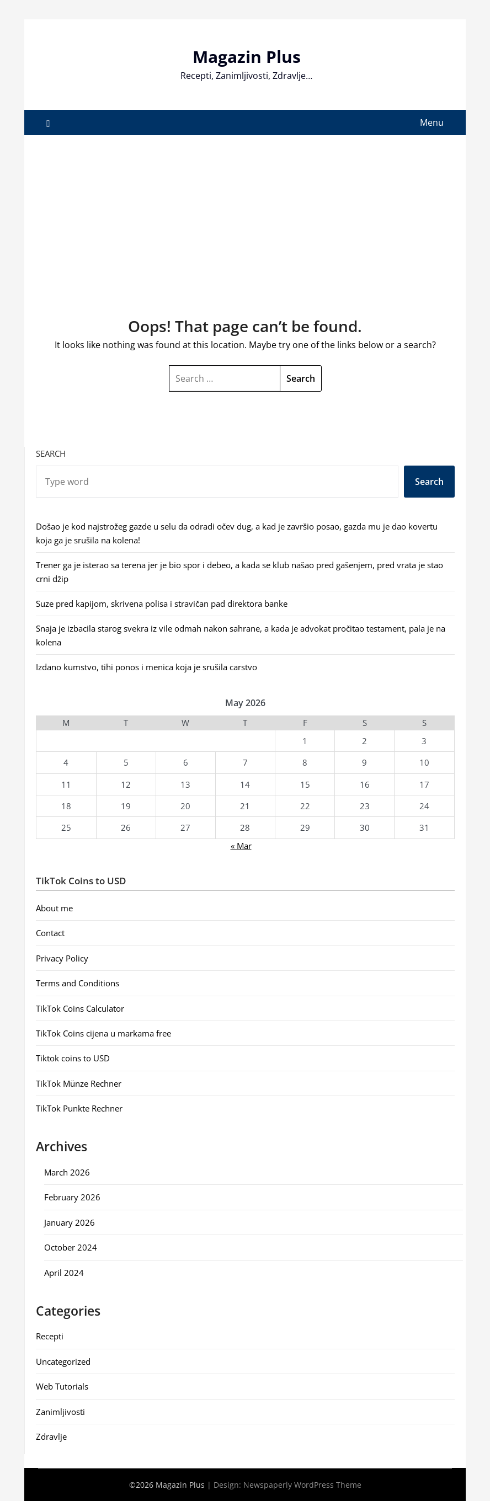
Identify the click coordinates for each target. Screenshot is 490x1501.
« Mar (241, 845)
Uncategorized (63, 1361)
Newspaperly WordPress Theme (302, 1484)
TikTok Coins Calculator (80, 1008)
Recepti (49, 1336)
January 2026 (69, 1222)
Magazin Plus (247, 56)
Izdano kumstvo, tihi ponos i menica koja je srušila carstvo (146, 666)
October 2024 (70, 1247)
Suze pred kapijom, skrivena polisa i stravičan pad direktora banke (161, 603)
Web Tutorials (62, 1386)
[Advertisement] (245, 218)
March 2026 (67, 1172)
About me (54, 908)
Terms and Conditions (77, 983)
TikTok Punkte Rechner (79, 1108)
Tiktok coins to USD (73, 1058)
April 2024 (64, 1272)
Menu (432, 122)
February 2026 (72, 1197)
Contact (50, 932)
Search (51, 453)
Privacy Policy (62, 958)
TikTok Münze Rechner (78, 1083)
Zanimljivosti (60, 1411)
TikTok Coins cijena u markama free (103, 1033)
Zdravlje (51, 1436)
